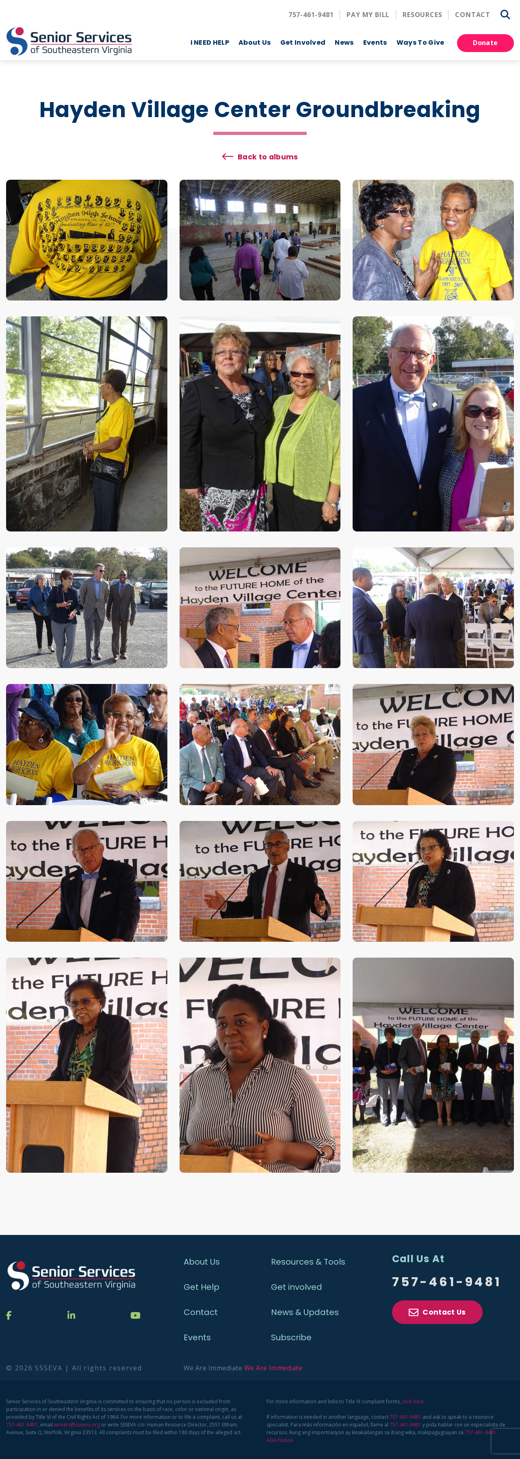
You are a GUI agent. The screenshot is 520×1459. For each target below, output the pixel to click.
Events (197, 1335)
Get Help (201, 1285)
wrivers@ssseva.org (77, 1422)
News (344, 42)
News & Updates (305, 1310)
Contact (472, 14)
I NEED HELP (210, 42)
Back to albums (268, 154)
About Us (254, 42)
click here (413, 1399)
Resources (422, 14)
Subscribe (291, 1335)
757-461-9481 (311, 14)
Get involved (296, 1285)
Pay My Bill (368, 14)
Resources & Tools (308, 1259)
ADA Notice (279, 1438)
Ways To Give (420, 42)
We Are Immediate (273, 1365)
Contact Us (437, 1312)
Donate (485, 42)
